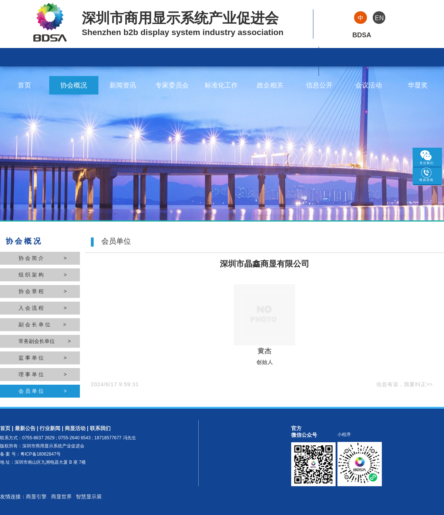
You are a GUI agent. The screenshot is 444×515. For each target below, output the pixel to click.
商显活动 (75, 428)
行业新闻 (50, 428)
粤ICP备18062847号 (40, 454)
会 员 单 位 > (42, 391)
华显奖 (418, 85)
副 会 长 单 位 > (42, 324)
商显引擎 (36, 496)
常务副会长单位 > (44, 341)
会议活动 (368, 85)
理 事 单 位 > (42, 374)
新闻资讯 (123, 85)
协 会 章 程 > (42, 291)
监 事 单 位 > (42, 358)
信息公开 (319, 85)
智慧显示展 (89, 496)
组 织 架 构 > (42, 275)
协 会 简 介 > (42, 258)
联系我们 (100, 428)
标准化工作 (221, 85)
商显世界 (61, 496)
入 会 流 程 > (42, 308)
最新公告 (25, 428)
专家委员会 (172, 85)
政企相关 (270, 85)
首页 (24, 85)
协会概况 (73, 85)
